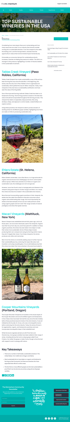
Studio (62, 10)
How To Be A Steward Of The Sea (55, 61)
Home (3, 35)
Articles (6, 35)
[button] (10, 10)
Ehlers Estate (10, 170)
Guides (21, 10)
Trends (41, 10)
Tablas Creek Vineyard (16, 72)
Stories (31, 10)
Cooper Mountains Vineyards (20, 307)
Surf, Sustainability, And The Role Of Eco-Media (58, 53)
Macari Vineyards (13, 214)
